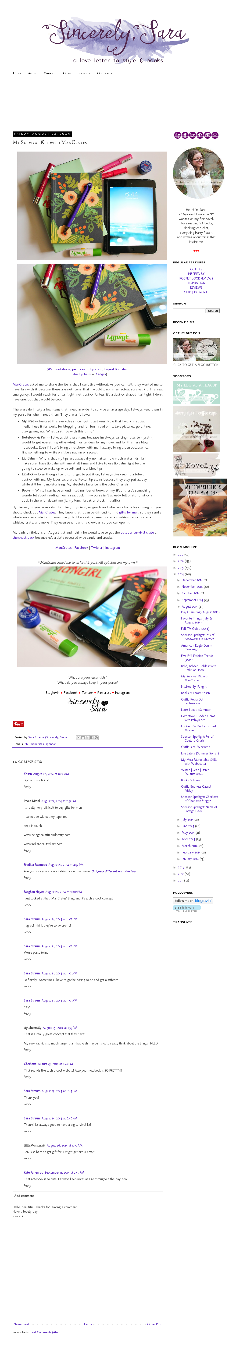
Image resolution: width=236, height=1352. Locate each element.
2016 (181, 561)
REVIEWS (196, 288)
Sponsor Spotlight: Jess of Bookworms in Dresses (197, 637)
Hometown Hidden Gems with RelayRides (198, 718)
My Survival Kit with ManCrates (194, 678)
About (32, 73)
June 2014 (188, 826)
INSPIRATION (196, 283)
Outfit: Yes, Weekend (195, 747)
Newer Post (21, 1324)
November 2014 (193, 587)
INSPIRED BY (196, 274)
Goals (67, 73)
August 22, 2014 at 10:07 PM (63, 892)
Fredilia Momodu (35, 865)
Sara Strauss (32, 919)
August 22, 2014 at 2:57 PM (58, 801)
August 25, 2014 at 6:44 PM (59, 1091)
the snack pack (23, 537)
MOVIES (204, 292)
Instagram (112, 547)
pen (75, 369)
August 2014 (190, 607)
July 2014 (188, 819)
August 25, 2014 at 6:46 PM (59, 1118)
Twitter (97, 547)
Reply (27, 787)
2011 (181, 880)
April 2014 (189, 839)
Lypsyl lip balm (115, 369)
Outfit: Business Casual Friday (196, 789)
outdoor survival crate (137, 532)
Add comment (24, 1196)
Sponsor (84, 73)
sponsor (51, 744)
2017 (181, 554)
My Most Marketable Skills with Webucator (199, 762)
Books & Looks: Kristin (195, 693)
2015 (181, 568)
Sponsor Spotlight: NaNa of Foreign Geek (199, 809)
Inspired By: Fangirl (194, 687)
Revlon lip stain (90, 369)
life (27, 744)
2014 (181, 574)
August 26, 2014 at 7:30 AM (64, 1145)
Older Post (154, 1324)
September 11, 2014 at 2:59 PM (64, 1173)
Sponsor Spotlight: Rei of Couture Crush (197, 739)
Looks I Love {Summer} (196, 710)
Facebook (81, 547)
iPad (51, 369)
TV (195, 292)
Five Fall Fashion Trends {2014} (197, 658)
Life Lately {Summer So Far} (200, 753)
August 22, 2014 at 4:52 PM (65, 865)
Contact (50, 73)
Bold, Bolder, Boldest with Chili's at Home (198, 668)
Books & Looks (190, 780)
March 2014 (190, 846)
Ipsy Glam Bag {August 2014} (200, 612)
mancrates (37, 744)
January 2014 (191, 859)
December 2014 (193, 580)
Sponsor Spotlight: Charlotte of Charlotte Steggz (199, 799)
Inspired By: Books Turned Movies (198, 728)
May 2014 (189, 833)
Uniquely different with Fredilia (113, 871)
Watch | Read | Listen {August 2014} (195, 772)
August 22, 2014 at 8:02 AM (51, 774)
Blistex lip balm (79, 374)
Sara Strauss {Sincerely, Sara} (48, 737)
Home (17, 73)
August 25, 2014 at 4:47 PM (55, 1064)
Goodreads (104, 73)
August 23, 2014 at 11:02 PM (59, 919)
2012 (181, 874)
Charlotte (30, 1064)
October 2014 (191, 593)
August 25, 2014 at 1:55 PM (60, 1028)
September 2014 (193, 600)
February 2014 (191, 852)
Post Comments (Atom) (46, 1332)
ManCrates (21, 384)
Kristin (28, 774)
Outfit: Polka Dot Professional (192, 701)
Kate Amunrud (33, 1173)
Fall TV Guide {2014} (195, 629)
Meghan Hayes (34, 892)
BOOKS (187, 292)
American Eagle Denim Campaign (196, 647)
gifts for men (128, 512)
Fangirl (101, 374)
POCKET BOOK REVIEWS (196, 278)
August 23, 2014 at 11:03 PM (59, 973)
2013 (181, 867)
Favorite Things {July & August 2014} (196, 620)
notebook (63, 369)
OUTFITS (196, 269)
